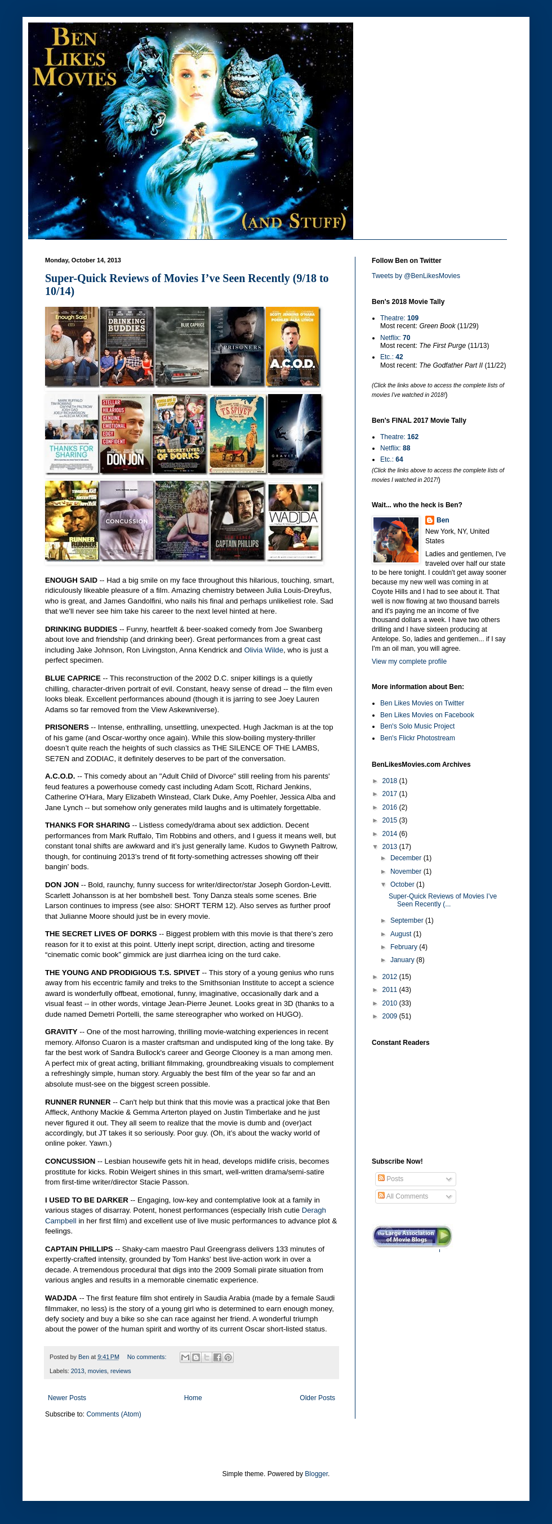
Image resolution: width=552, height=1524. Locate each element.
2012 (390, 977)
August (401, 934)
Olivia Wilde (263, 650)
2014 (390, 834)
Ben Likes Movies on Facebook (427, 715)
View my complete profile (409, 661)
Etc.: (391, 357)
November (407, 871)
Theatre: (399, 318)
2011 (390, 990)
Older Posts (317, 1398)
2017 (390, 794)
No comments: (147, 1356)
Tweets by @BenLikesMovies (416, 276)
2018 (390, 781)
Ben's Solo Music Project (417, 726)
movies (97, 1370)
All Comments (403, 1196)
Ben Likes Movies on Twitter (422, 703)
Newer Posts (67, 1398)
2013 (77, 1370)
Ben (443, 520)
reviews (120, 1370)
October (403, 884)
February (404, 947)
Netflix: (395, 338)
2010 (390, 1003)
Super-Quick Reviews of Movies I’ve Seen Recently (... (443, 900)
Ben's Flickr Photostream (417, 738)
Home (193, 1398)
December (407, 858)
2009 (390, 1016)
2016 (390, 807)
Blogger (316, 1474)
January (403, 960)
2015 (390, 820)
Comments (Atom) (113, 1414)
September (407, 920)
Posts (390, 1179)
